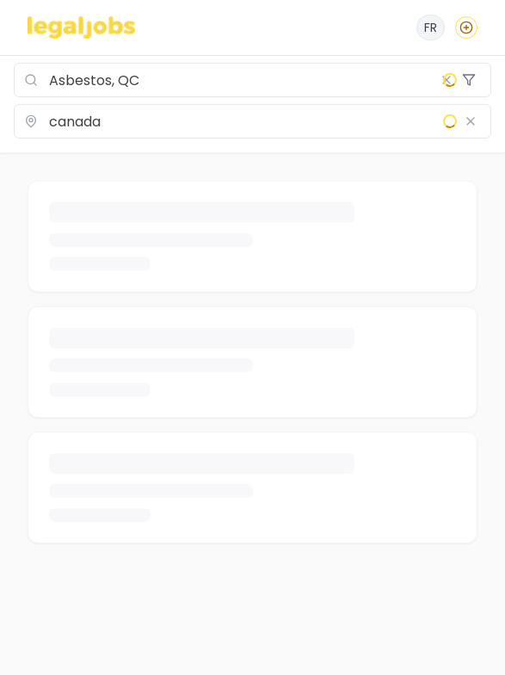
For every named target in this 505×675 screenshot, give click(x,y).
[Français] (430, 27)
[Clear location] (470, 121)
